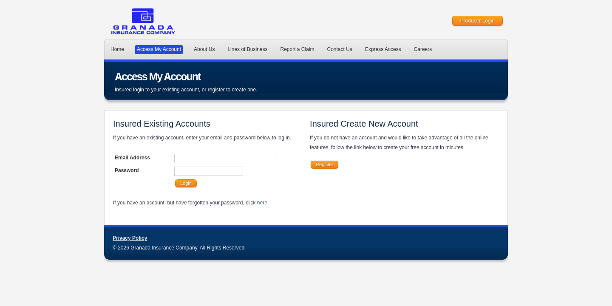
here (262, 203)
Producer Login (477, 21)
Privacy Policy (130, 238)
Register (324, 164)
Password (127, 170)
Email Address (132, 158)
